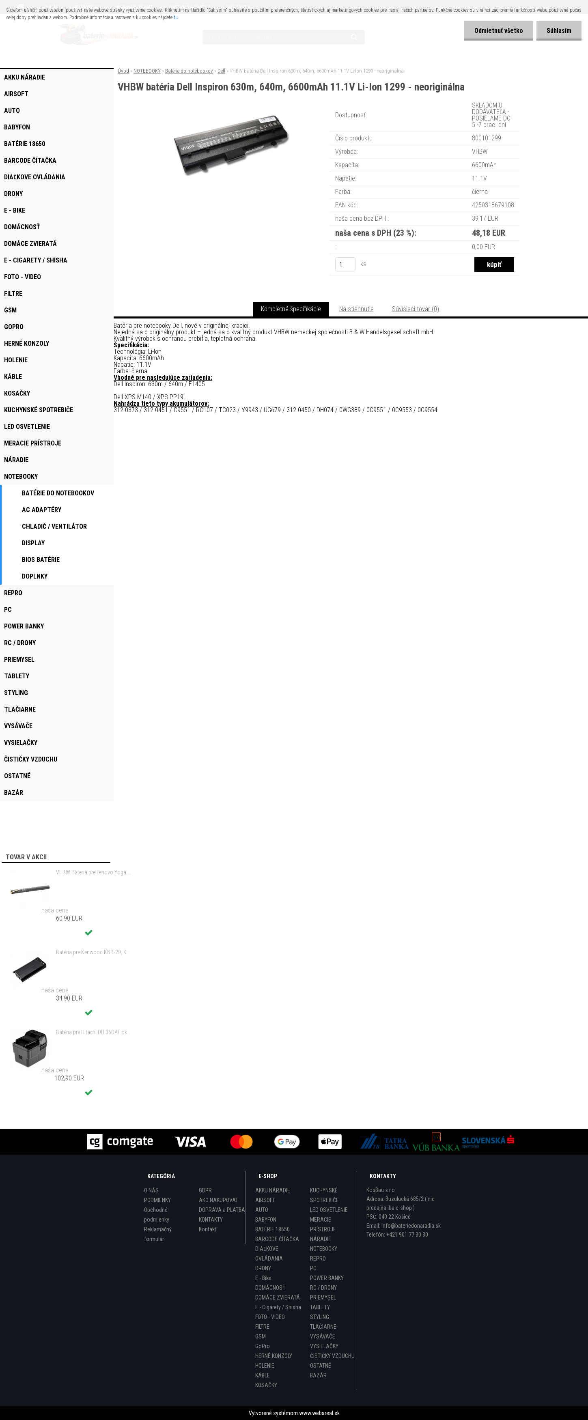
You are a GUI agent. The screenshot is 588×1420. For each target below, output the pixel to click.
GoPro (262, 1346)
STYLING (319, 1317)
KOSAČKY (266, 1385)
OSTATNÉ (320, 1365)
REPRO (318, 1258)
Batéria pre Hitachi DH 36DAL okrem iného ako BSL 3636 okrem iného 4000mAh (93, 1032)
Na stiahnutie (356, 309)
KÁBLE (262, 1375)
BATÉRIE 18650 (272, 1229)
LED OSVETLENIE (329, 1210)
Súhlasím (559, 30)
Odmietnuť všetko (498, 30)
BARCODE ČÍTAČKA (277, 1239)
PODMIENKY (157, 1200)
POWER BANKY (327, 1278)
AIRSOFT (265, 1200)
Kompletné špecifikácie (291, 309)
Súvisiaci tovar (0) (415, 309)
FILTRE (262, 1326)
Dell (221, 71)
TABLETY (320, 1307)
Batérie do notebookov (189, 71)
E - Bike (263, 1278)
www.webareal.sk (319, 1413)
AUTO (261, 1210)
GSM (260, 1336)
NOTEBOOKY (147, 71)
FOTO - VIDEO (270, 1317)
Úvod (123, 71)
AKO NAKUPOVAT (218, 1200)
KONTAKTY (211, 1219)
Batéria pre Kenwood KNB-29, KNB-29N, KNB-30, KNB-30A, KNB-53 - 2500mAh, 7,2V (93, 952)
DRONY (263, 1268)
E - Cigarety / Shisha (278, 1307)
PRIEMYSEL (323, 1297)
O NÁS (151, 1190)
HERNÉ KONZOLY (273, 1356)
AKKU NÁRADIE (272, 1190)
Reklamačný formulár (158, 1234)
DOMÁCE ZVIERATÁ (277, 1297)
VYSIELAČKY (324, 1346)
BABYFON (265, 1219)
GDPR (205, 1190)
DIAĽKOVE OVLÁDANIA (269, 1254)
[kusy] (345, 264)
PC (313, 1268)
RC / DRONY (323, 1287)
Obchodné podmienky (156, 1215)
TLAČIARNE (323, 1326)
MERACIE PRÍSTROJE (323, 1224)
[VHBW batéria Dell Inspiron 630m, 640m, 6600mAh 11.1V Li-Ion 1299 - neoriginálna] (231, 111)
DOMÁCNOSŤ (270, 1287)
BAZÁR (318, 1375)
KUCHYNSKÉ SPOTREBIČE (324, 1195)
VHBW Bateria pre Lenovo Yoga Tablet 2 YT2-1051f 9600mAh (93, 872)
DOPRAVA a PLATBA (222, 1210)
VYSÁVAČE (322, 1336)
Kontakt (207, 1229)
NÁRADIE (320, 1239)
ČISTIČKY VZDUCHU (332, 1356)
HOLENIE (264, 1365)
